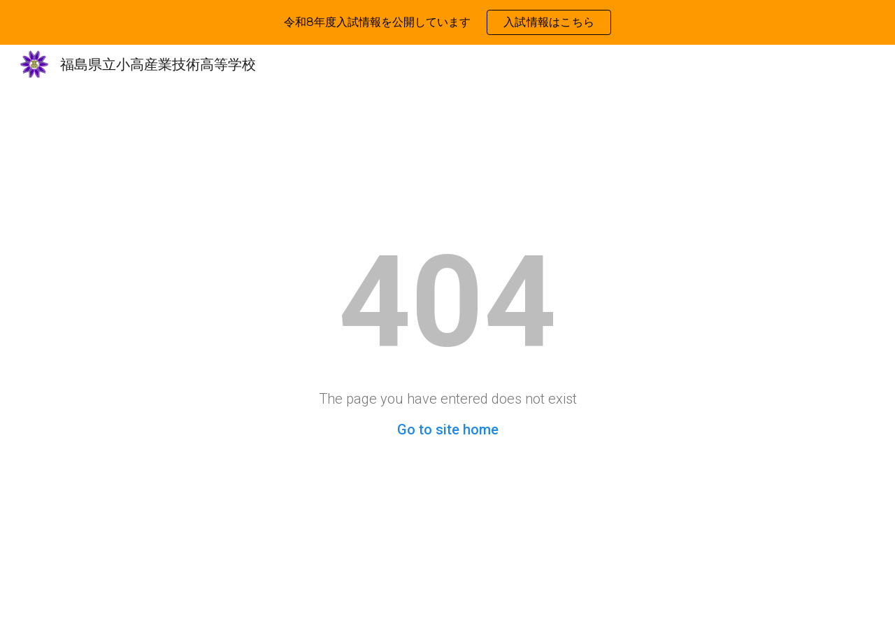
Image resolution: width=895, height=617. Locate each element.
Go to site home (448, 429)
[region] (447, 22)
